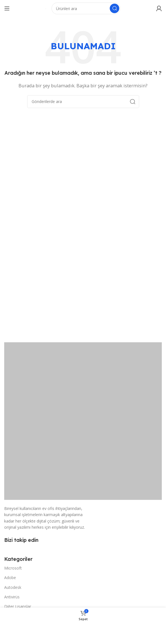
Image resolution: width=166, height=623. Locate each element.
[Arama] (86, 8)
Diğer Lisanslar (17, 606)
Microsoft (13, 568)
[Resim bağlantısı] (83, 420)
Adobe (10, 577)
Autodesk (12, 587)
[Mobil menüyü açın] (7, 8)
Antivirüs (12, 596)
